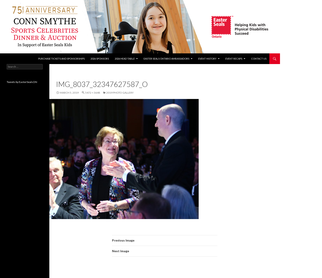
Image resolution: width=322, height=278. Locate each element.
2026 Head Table (125, 58)
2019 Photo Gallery (120, 92)
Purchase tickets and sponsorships (61, 58)
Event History (207, 58)
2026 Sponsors (99, 58)
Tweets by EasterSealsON (22, 82)
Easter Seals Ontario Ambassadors (166, 58)
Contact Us (258, 58)
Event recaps (233, 58)
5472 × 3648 (92, 92)
